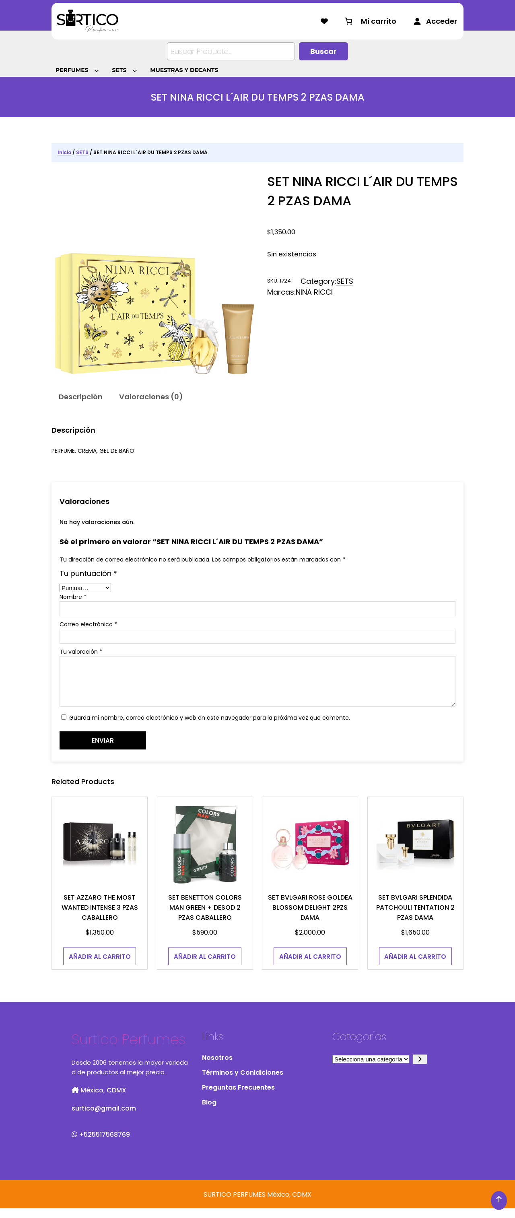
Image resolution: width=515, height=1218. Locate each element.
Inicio (64, 152)
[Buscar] (323, 51)
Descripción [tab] (81, 397)
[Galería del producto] (155, 275)
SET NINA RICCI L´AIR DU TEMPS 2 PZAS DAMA (362, 191)
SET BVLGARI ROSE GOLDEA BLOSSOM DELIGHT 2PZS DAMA (310, 917)
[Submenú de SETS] (136, 70)
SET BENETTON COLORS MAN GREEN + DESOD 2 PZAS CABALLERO (205, 917)
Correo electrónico (88, 624)
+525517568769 (101, 1144)
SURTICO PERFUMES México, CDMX (257, 1204)
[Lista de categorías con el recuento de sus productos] (371, 1069)
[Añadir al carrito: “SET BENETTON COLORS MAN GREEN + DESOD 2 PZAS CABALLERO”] (204, 966)
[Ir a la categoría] (419, 1069)
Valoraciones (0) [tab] (151, 397)
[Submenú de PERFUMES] (97, 70)
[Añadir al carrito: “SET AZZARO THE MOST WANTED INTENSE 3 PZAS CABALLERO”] (99, 966)
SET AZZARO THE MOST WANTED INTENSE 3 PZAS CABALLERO (100, 917)
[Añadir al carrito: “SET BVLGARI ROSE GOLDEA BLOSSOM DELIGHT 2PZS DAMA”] (310, 966)
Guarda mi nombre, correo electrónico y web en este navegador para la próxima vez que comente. (209, 727)
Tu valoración (81, 652)
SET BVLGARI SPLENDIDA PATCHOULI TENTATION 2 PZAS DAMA (415, 917)
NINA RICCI (314, 292)
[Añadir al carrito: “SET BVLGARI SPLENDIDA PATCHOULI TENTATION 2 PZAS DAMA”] (415, 966)
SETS (82, 152)
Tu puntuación (88, 573)
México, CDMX (99, 1099)
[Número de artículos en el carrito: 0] (370, 21)
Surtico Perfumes (128, 1049)
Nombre (73, 597)
